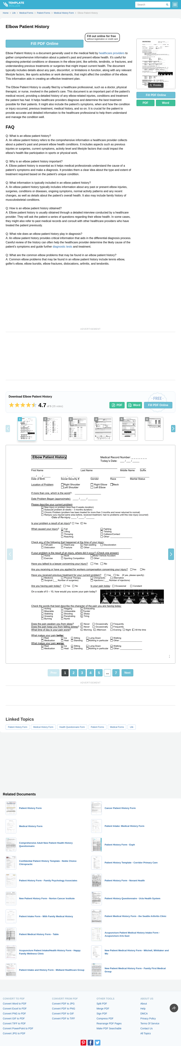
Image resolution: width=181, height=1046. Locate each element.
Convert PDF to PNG (63, 1008)
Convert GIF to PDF (14, 1018)
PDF (145, 102)
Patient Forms (97, 727)
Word (165, 102)
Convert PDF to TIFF (63, 1018)
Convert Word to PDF (15, 1003)
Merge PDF (103, 1008)
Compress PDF (105, 1018)
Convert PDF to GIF (63, 1013)
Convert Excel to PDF (15, 1008)
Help (142, 1008)
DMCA (144, 1013)
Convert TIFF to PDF (14, 1023)
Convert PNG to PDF (14, 1013)
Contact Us (146, 1028)
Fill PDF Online (44, 43)
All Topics (145, 1033)
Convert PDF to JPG (63, 1003)
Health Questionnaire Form (72, 727)
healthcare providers (111, 53)
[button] (173, 428)
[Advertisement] (69, 296)
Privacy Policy (148, 1018)
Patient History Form (17, 727)
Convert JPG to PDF (14, 1033)
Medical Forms (117, 727)
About (143, 1003)
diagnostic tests (62, 246)
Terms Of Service (149, 1023)
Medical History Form (43, 727)
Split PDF (102, 1003)
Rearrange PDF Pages (109, 1023)
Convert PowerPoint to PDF (18, 1028)
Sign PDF (102, 1013)
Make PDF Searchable (109, 1028)
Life (131, 727)
